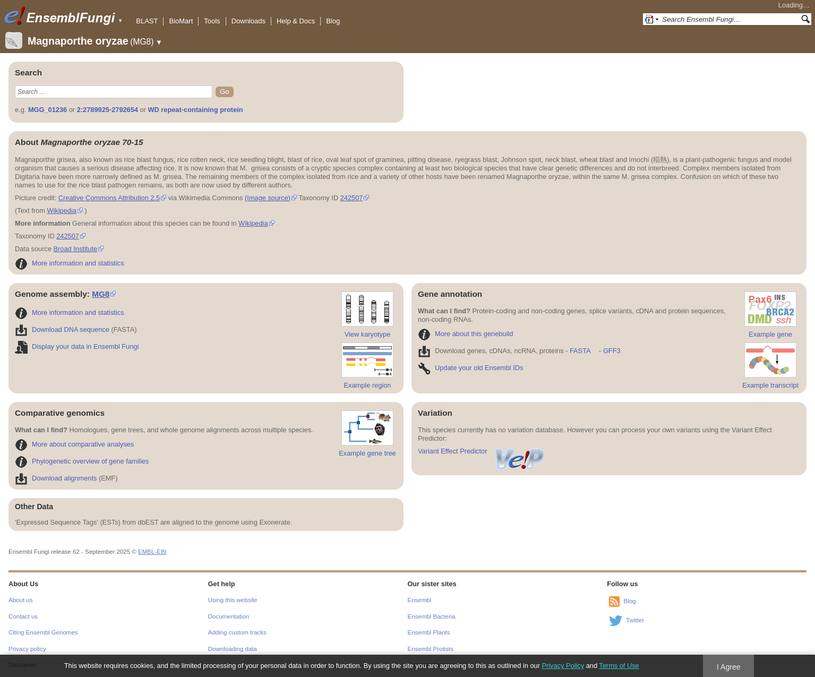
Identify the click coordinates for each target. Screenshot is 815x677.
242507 (351, 198)
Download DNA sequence (62, 329)
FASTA (580, 351)
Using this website (233, 600)
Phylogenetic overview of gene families (82, 461)
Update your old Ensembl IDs (470, 368)
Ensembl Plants (429, 632)
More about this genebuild (465, 334)
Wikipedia (61, 211)
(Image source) (267, 198)
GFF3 (611, 351)
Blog (333, 21)
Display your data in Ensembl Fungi (77, 346)
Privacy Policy (563, 666)
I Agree (729, 667)
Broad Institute (76, 249)
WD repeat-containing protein (195, 110)
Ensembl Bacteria (432, 616)
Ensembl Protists (430, 649)
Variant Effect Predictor (482, 451)
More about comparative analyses (74, 444)
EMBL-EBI (152, 552)
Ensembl (420, 600)
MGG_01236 (47, 110)
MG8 (100, 293)
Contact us (23, 616)
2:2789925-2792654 (107, 110)
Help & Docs (296, 21)
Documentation (228, 616)
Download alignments (56, 478)
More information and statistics (69, 263)
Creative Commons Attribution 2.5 (109, 198)
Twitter (635, 620)
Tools (212, 21)
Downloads (248, 21)
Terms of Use (619, 666)
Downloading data (232, 649)
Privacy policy (27, 649)
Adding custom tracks (237, 632)
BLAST (147, 21)
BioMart (181, 21)
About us (20, 600)
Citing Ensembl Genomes (43, 632)
